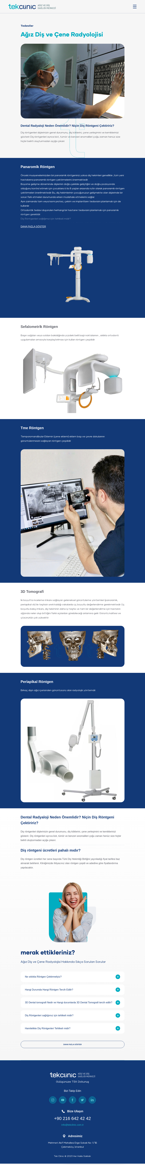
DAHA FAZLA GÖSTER (33, 228)
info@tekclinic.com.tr (72, 1127)
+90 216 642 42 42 (72, 1120)
